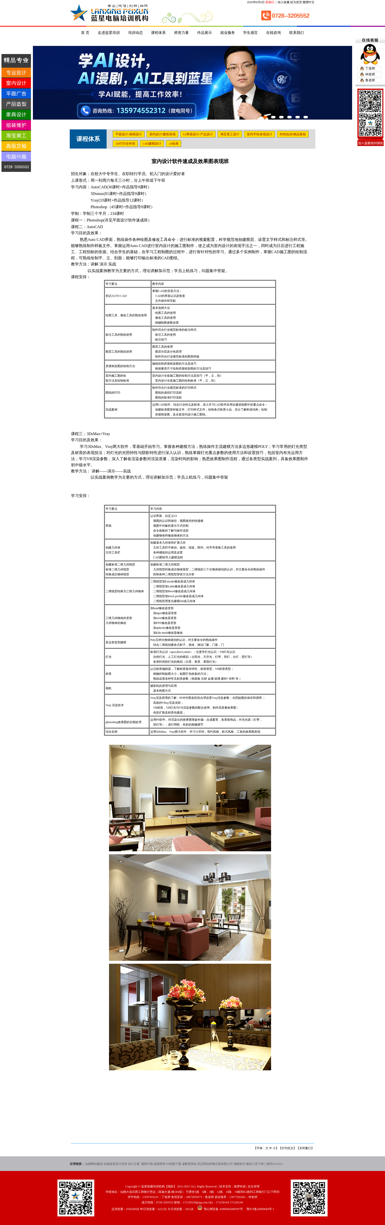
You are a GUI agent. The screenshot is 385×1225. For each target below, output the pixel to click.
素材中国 (147, 1164)
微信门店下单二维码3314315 (264, 1164)
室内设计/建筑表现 (162, 134)
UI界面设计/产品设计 (198, 134)
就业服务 (227, 33)
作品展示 (204, 33)
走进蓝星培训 (109, 33)
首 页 (85, 33)
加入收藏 (283, 2)
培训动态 (135, 33)
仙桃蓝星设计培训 (115, 1164)
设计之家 (134, 1164)
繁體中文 (309, 2)
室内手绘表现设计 (259, 134)
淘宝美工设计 (229, 134)
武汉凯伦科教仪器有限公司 (215, 1164)
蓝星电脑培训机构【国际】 (159, 1186)
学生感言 (250, 33)
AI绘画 (174, 143)
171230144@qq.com (195, 1202)
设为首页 (296, 2)
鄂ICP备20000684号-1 (260, 1209)
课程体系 (158, 33)
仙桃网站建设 (94, 1164)
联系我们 (296, 33)
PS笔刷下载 (173, 1164)
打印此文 (287, 1148)
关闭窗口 (305, 1148)
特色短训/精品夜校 (293, 134)
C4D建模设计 (152, 143)
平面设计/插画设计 (128, 134)
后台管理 (254, 1186)
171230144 (222, 1202)
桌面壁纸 (159, 1164)
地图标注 (239, 1164)
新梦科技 (240, 1186)
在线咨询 (273, 33)
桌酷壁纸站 (189, 1164)
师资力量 (181, 33)
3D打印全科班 (125, 143)
